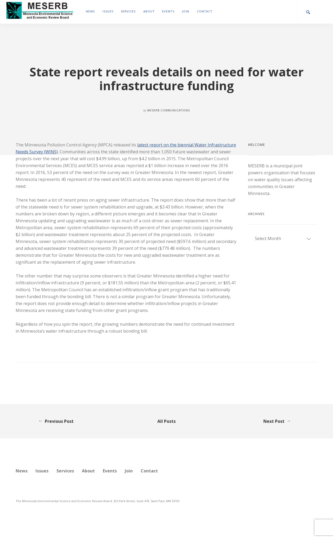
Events (168, 11)
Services (128, 11)
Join (185, 11)
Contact (204, 11)
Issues (108, 11)
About (149, 11)
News (90, 11)
